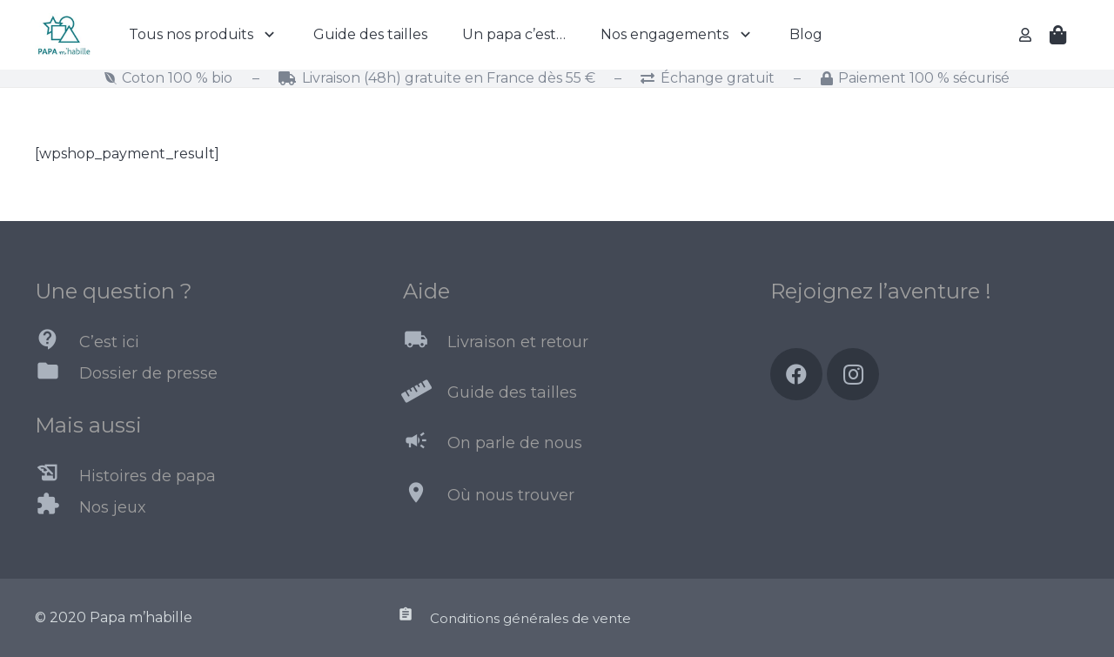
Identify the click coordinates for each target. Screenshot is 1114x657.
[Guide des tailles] (425, 393)
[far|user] (1028, 34)
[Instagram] (853, 374)
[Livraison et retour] (425, 343)
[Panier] (1058, 35)
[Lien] (63, 35)
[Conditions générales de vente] (413, 618)
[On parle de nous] (425, 443)
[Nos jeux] (57, 507)
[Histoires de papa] (57, 476)
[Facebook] (796, 374)
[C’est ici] (57, 343)
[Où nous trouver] (425, 496)
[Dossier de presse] (57, 374)
